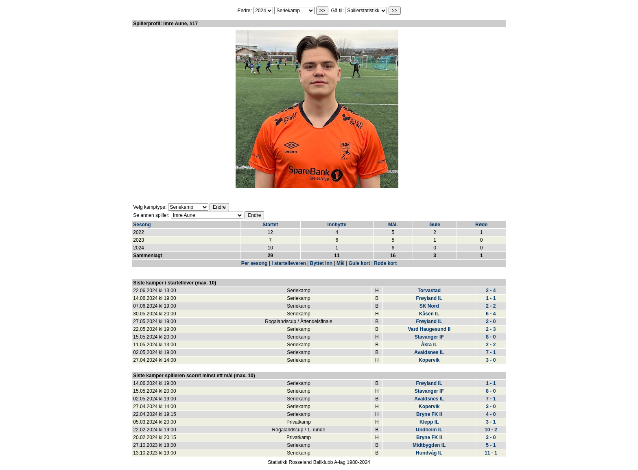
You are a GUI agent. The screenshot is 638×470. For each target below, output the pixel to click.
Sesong (142, 224)
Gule (434, 224)
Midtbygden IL (429, 445)
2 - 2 (491, 306)
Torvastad (429, 290)
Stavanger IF (429, 337)
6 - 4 (491, 314)
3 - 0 (491, 360)
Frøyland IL (429, 298)
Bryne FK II (429, 414)
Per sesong (254, 263)
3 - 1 (491, 422)
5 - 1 (491, 445)
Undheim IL (429, 430)
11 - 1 (491, 453)
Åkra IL (429, 345)
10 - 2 (491, 430)
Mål (340, 263)
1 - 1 (491, 298)
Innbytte (337, 224)
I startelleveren (288, 263)
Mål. (393, 224)
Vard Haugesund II (429, 329)
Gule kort (359, 263)
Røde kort (385, 263)
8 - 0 (491, 337)
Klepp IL (429, 422)
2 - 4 (491, 290)
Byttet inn (321, 263)
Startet (270, 224)
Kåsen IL (429, 314)
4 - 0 (491, 414)
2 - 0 (491, 321)
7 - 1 (491, 352)
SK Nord (429, 306)
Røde (481, 224)
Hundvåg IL (429, 453)
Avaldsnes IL (429, 352)
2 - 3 (491, 329)
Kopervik (429, 360)
